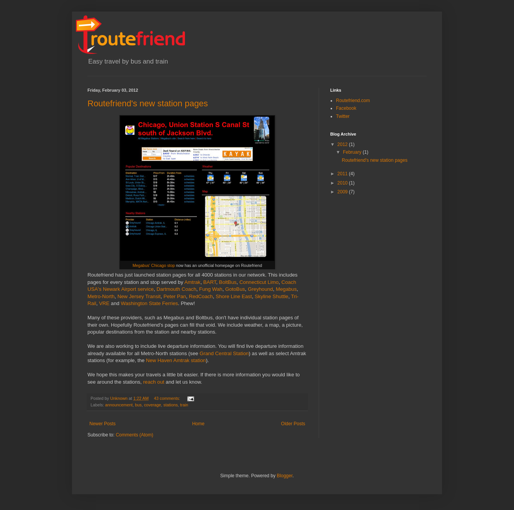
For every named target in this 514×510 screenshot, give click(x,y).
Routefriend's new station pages (147, 103)
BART (209, 282)
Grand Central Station (224, 353)
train (184, 405)
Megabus (286, 289)
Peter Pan (174, 296)
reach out (153, 382)
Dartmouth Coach (176, 289)
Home (198, 423)
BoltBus (227, 282)
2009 (343, 192)
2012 (343, 144)
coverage (152, 405)
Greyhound (260, 289)
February (353, 152)
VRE (104, 303)
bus (138, 405)
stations (170, 405)
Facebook (346, 108)
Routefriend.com (353, 100)
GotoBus (235, 289)
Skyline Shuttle (271, 296)
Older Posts (293, 423)
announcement (119, 405)
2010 (343, 183)
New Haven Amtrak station (176, 360)
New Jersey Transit (139, 296)
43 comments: (167, 398)
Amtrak (192, 282)
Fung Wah (210, 289)
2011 (343, 173)
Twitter (342, 116)
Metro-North (100, 296)
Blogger (284, 475)
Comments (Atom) (134, 435)
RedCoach (201, 296)
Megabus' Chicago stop (154, 265)
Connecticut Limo (259, 282)
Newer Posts (102, 423)
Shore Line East (234, 296)
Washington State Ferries (149, 303)
